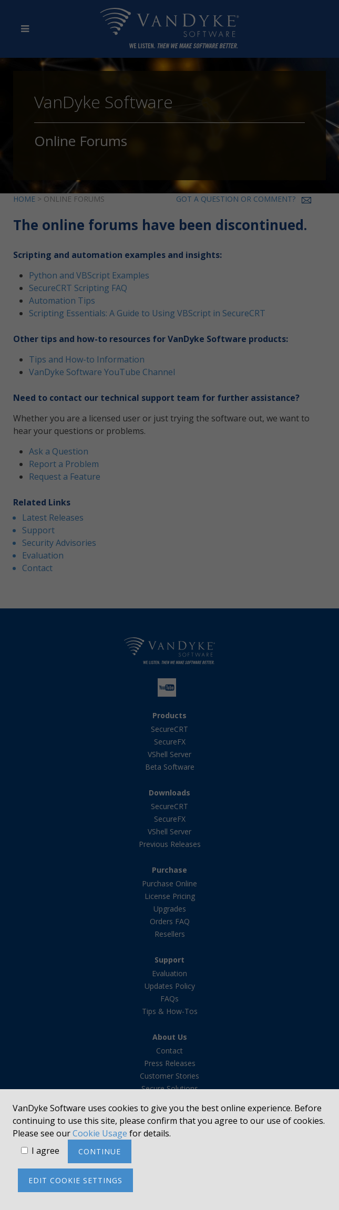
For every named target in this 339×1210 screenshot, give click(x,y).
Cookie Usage (100, 1133)
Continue (99, 1151)
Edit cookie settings (75, 1180)
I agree (45, 1150)
